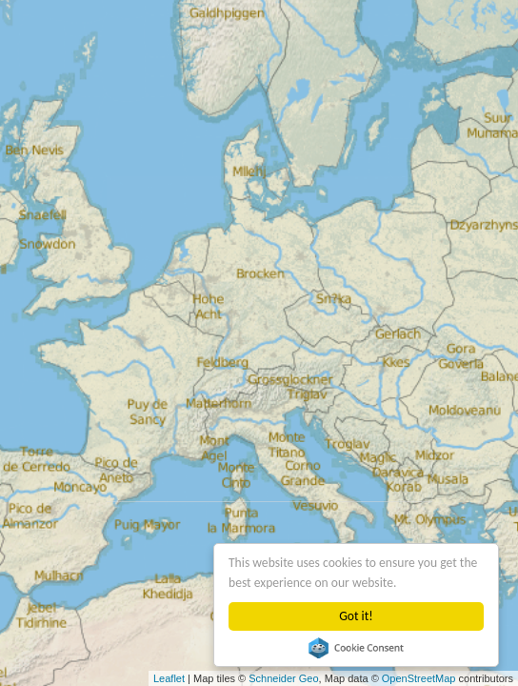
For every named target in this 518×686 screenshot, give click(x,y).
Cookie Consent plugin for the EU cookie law (356, 647)
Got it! (355, 616)
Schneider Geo (283, 678)
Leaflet (169, 678)
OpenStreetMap (419, 678)
